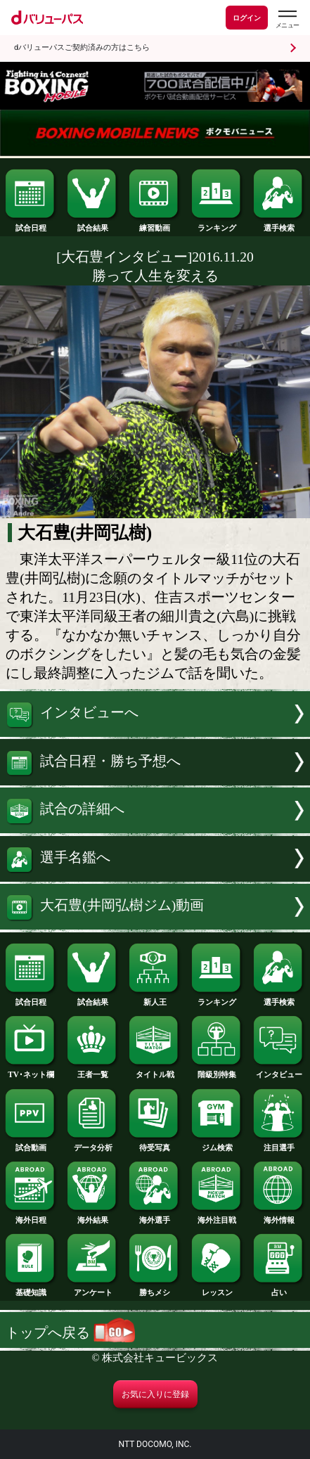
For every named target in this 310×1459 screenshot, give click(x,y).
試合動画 (31, 1144)
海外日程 (31, 1216)
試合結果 (93, 224)
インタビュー (279, 1070)
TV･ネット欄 (31, 1070)
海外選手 (155, 1216)
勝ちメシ (155, 1288)
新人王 (155, 998)
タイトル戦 (155, 1070)
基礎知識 (31, 1288)
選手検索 (279, 224)
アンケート (93, 1288)
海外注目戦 (217, 1216)
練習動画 (155, 224)
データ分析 (93, 1144)
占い (279, 1288)
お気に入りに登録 (155, 1394)
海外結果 (93, 1216)
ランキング (217, 224)
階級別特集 (217, 1070)
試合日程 (31, 224)
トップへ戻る (70, 1332)
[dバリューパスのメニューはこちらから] (287, 19)
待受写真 (155, 1144)
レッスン (217, 1288)
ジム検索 (217, 1144)
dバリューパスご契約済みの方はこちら (82, 47)
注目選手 (279, 1144)
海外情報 (279, 1216)
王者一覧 (93, 1070)
